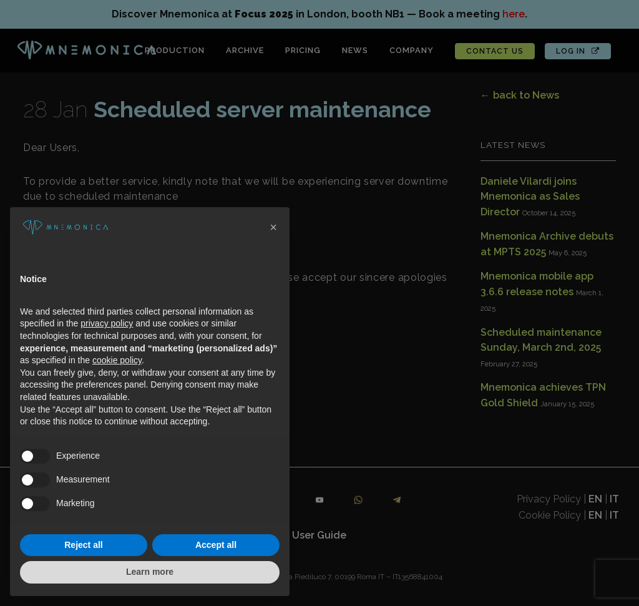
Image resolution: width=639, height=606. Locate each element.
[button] (273, 227)
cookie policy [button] (117, 360)
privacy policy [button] (106, 323)
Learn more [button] (149, 572)
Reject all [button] (83, 545)
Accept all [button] (216, 545)
